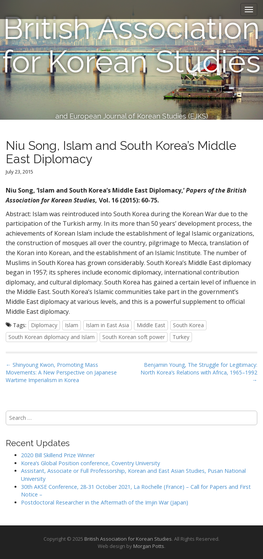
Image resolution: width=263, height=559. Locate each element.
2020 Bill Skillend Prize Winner (58, 455)
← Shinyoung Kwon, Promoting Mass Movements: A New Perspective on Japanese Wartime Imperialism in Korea (61, 372)
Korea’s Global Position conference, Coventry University (90, 463)
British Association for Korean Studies (131, 45)
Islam (71, 325)
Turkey (181, 337)
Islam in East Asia (107, 325)
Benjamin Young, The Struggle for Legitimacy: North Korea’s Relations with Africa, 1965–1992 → (198, 372)
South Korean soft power (133, 337)
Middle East (151, 325)
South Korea (188, 325)
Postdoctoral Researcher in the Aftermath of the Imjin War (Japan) (104, 502)
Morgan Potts (148, 546)
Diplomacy (44, 325)
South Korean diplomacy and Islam (51, 337)
